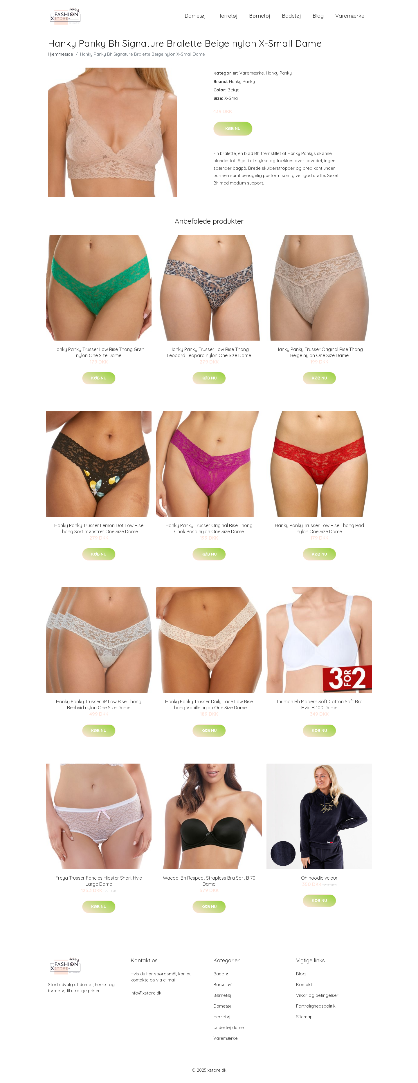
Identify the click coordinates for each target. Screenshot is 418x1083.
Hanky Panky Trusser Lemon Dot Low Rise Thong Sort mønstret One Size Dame (98, 531)
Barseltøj (222, 987)
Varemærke (349, 17)
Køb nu (233, 131)
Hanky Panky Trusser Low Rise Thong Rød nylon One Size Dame (319, 531)
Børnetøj (259, 17)
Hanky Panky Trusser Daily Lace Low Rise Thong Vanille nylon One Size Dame (209, 708)
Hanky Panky (279, 76)
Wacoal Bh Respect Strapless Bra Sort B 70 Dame (209, 884)
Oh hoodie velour (319, 881)
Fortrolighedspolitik (316, 1009)
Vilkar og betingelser (317, 998)
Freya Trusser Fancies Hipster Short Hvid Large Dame (98, 884)
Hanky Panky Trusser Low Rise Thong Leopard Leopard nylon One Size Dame (209, 355)
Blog (318, 17)
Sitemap (304, 1019)
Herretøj (227, 17)
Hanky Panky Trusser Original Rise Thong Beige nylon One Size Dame (319, 355)
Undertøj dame (228, 1030)
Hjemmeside (60, 57)
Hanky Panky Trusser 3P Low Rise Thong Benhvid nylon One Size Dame (98, 708)
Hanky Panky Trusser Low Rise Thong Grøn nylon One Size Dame (98, 355)
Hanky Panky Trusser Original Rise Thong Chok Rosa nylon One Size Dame (209, 531)
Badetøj (291, 17)
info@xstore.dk (146, 996)
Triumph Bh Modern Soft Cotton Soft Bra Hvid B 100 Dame (319, 708)
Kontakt (304, 987)
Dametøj (195, 17)
